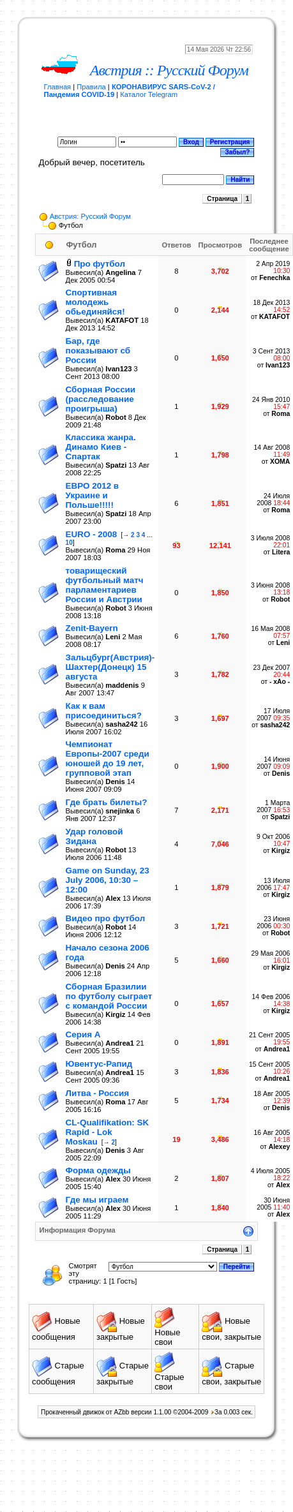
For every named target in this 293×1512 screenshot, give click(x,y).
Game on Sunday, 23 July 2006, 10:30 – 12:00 (107, 880)
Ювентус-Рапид (99, 1064)
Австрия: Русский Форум (90, 216)
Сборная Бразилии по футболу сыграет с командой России (109, 996)
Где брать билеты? (106, 802)
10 (69, 542)
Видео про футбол (106, 918)
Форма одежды (98, 1170)
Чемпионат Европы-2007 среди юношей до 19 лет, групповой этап (107, 758)
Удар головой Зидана (94, 836)
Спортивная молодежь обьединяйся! (95, 302)
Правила (91, 87)
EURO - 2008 (91, 534)
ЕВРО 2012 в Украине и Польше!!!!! (92, 495)
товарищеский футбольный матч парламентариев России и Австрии (105, 585)
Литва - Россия (97, 1093)
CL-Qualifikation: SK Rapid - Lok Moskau (107, 1132)
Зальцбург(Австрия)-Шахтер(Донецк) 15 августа (110, 667)
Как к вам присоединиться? (104, 710)
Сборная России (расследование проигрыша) (101, 399)
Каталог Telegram (148, 94)
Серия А (83, 1034)
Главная (57, 87)
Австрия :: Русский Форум (169, 70)
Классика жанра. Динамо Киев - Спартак (101, 447)
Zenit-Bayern (92, 628)
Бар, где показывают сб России (98, 350)
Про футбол (99, 264)
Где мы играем (97, 1199)
